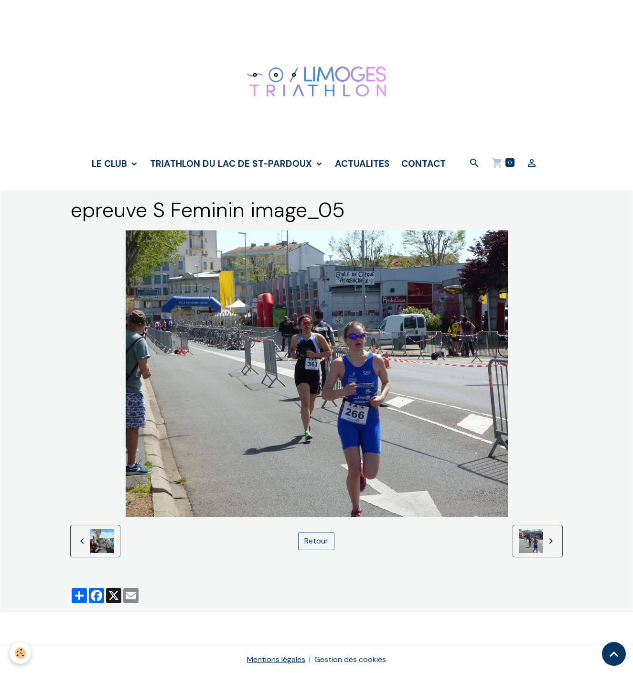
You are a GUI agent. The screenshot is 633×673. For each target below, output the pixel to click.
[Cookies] (20, 653)
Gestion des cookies (350, 659)
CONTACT (423, 164)
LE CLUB (110, 164)
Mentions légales (276, 659)
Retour (316, 541)
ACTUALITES (362, 164)
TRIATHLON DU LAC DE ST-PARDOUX (232, 164)
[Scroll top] (614, 654)
